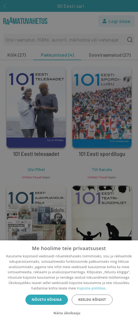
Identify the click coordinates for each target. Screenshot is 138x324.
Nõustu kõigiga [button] (47, 299)
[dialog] (69, 282)
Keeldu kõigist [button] (92, 299)
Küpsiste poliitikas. (92, 288)
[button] (69, 313)
